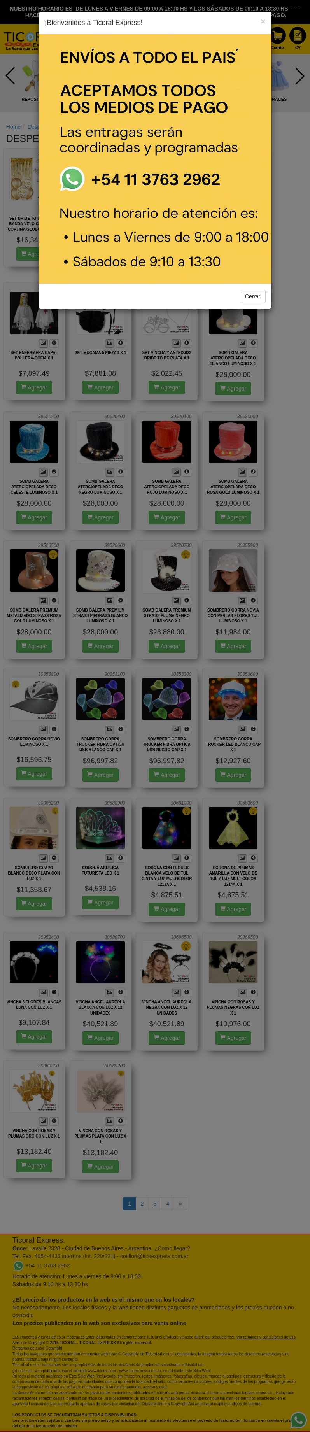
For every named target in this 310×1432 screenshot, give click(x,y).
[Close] (263, 21)
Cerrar (253, 296)
